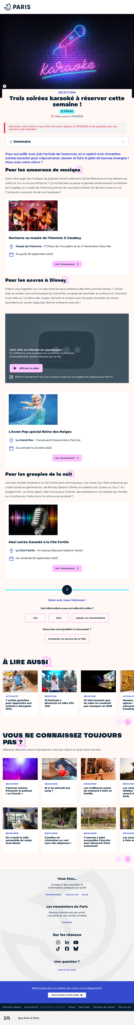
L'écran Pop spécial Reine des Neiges (40, 432)
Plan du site (124, 1007)
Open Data (84, 1007)
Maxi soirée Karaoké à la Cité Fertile (39, 542)
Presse (71, 1007)
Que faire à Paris (28, 1018)
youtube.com (53, 349)
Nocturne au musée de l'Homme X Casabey (45, 238)
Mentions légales (12, 1007)
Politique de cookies (104, 1007)
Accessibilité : (44, 1007)
